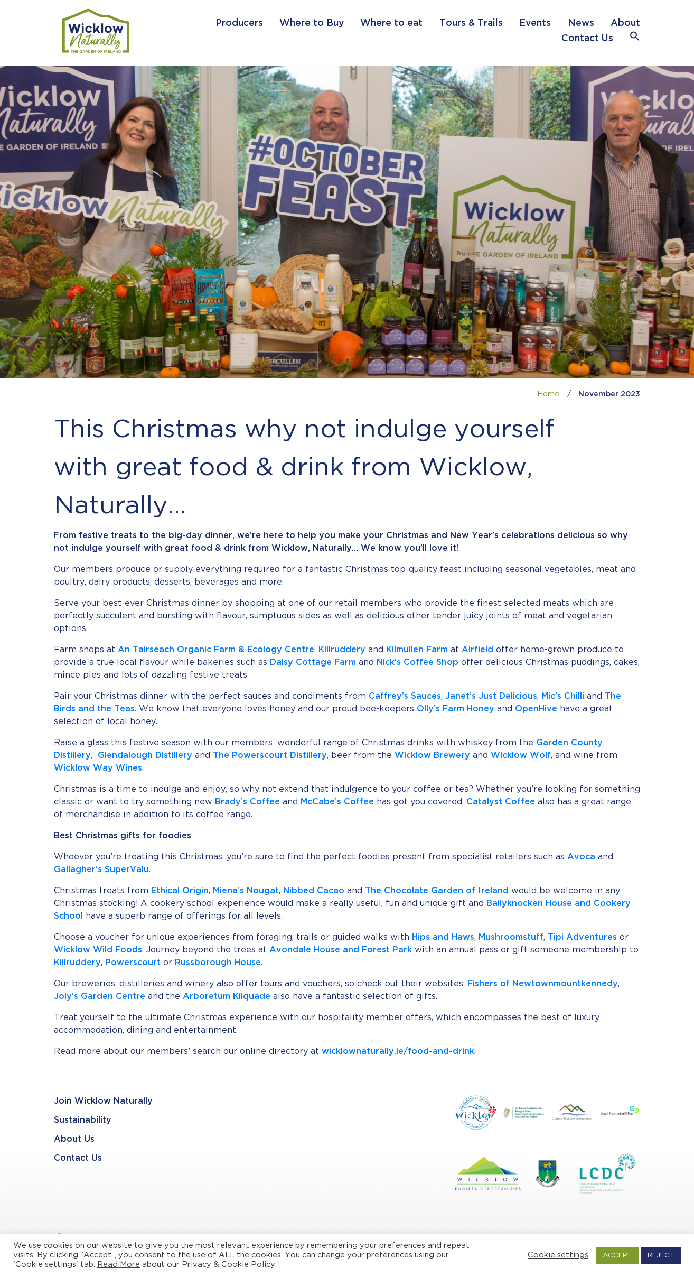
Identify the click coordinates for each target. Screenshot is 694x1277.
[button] (635, 38)
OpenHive (536, 709)
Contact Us (587, 38)
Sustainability (82, 1120)
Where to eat (391, 23)
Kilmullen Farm (417, 650)
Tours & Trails (471, 23)
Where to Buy (311, 23)
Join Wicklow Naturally (103, 1101)
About (625, 23)
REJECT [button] (661, 1256)
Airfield (477, 650)
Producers (239, 23)
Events (535, 23)
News (581, 23)
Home (548, 394)
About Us (74, 1139)
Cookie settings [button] (558, 1255)
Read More (118, 1264)
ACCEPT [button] (617, 1256)
